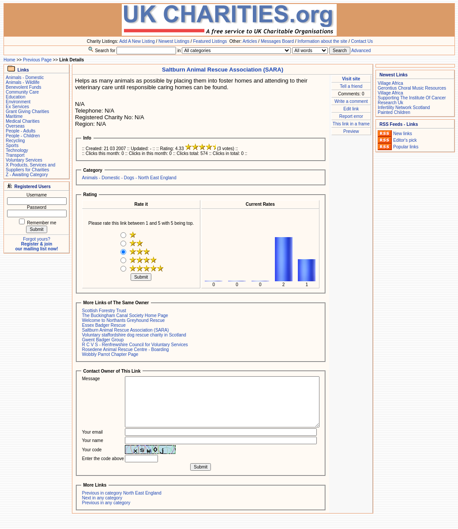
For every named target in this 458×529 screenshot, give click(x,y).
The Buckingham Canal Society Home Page (125, 315)
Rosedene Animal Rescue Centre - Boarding (125, 349)
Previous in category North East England (121, 493)
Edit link (351, 108)
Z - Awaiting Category (27, 174)
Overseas (15, 126)
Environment (18, 101)
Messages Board (277, 41)
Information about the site (322, 41)
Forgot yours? (36, 239)
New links (402, 133)
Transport (15, 155)
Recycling (15, 140)
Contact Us (362, 41)
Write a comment (351, 101)
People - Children (23, 135)
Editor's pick (405, 140)
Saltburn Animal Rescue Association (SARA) (125, 330)
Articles (250, 41)
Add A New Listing (137, 41)
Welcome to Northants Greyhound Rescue (123, 320)
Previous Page (37, 59)
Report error (351, 116)
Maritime (14, 116)
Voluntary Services (24, 160)
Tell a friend (351, 86)
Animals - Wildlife (23, 82)
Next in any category (102, 497)
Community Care (22, 92)
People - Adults (20, 130)
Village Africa (390, 83)
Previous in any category (106, 502)
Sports (12, 145)
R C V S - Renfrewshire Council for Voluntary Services (135, 344)
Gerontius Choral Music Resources (412, 88)
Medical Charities (23, 121)
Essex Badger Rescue (104, 325)
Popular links (405, 146)
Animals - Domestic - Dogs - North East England (129, 177)
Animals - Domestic (25, 77)
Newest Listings (173, 41)
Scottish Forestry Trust (104, 310)
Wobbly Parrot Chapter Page (110, 354)
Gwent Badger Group (103, 339)
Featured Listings (210, 41)
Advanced (361, 50)
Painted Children (394, 112)
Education (15, 96)
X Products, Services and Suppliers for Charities (30, 167)
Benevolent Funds (23, 87)
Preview (351, 131)
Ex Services (17, 106)
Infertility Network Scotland (404, 107)
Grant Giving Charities (27, 111)
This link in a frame (351, 123)
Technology (17, 150)
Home (9, 59)
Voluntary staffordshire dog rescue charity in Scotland (134, 335)
